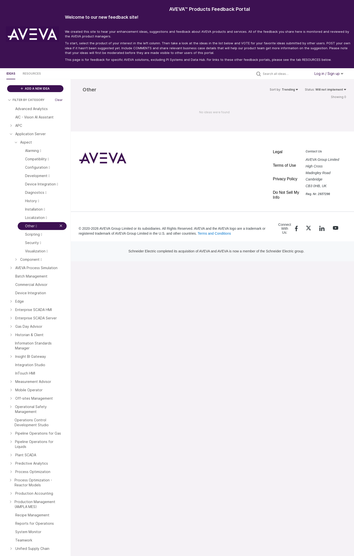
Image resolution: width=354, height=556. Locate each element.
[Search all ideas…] (285, 74)
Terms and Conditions (214, 233)
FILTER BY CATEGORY (26, 100)
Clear (59, 100)
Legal (277, 152)
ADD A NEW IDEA (35, 88)
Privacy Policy (285, 179)
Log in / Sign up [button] (328, 73)
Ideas (10, 73)
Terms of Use (284, 165)
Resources (32, 73)
